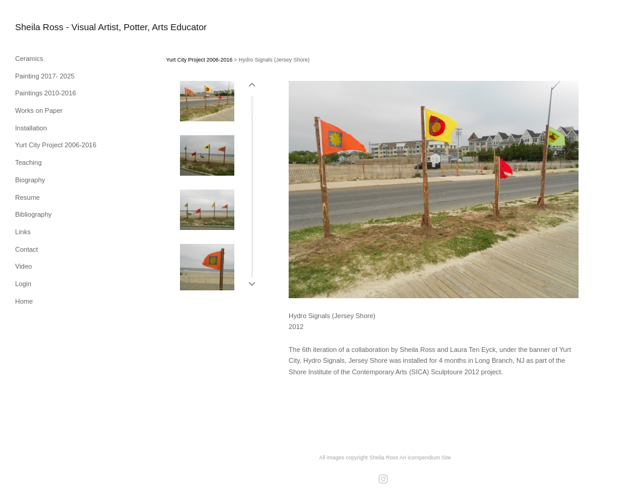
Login (23, 283)
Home (24, 301)
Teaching (28, 162)
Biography (30, 180)
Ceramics (29, 58)
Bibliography (33, 214)
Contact (26, 249)
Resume (27, 197)
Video (23, 266)
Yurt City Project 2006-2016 (56, 144)
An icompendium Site (425, 458)
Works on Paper (39, 110)
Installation (31, 128)
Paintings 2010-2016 (45, 93)
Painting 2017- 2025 (44, 76)
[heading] (45, 27)
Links (23, 231)
